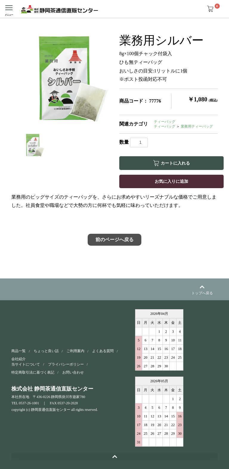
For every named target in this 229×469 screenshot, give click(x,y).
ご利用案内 (75, 351)
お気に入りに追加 (171, 181)
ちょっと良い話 (46, 351)
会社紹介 (18, 359)
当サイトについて (25, 364)
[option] (63, 78)
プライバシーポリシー (66, 364)
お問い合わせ (73, 372)
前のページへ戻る (114, 239)
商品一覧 (18, 351)
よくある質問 (103, 351)
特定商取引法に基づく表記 (32, 372)
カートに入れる (175, 163)
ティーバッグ (164, 122)
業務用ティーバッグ (197, 126)
